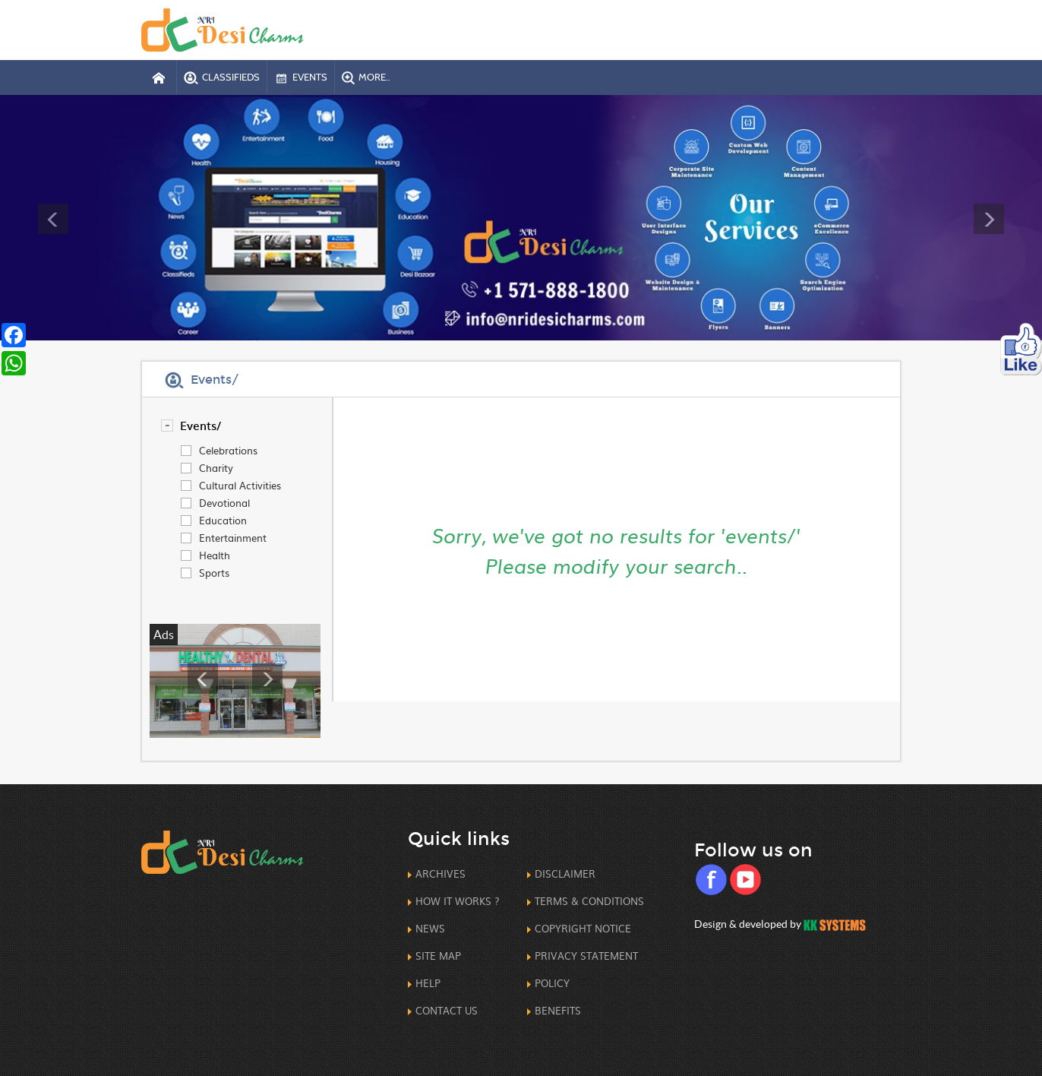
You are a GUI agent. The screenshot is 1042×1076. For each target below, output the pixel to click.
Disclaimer (565, 873)
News (430, 928)
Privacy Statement (586, 955)
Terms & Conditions (589, 901)
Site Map (438, 955)
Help (427, 983)
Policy (552, 983)
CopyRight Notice (583, 928)
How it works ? (457, 901)
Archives (440, 873)
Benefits (558, 1010)
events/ (200, 425)
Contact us (446, 1010)
